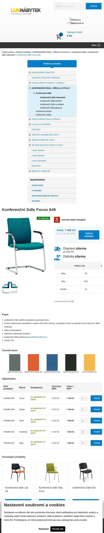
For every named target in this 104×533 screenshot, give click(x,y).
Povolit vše (57, 529)
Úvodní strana (8, 52)
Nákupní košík (74, 32)
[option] (6, 288)
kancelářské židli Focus (38, 337)
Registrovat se (77, 23)
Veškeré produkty (52, 64)
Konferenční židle (79, 52)
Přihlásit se (76, 20)
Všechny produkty (23, 52)
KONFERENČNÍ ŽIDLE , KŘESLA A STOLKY (51, 52)
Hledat (93, 6)
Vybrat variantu (89, 235)
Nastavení (44, 529)
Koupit (97, 398)
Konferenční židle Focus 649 (28, 55)
